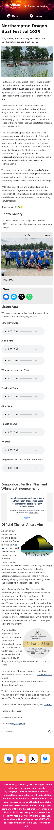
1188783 (48, 704)
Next (46, 234)
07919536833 (18, 723)
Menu (13, 15)
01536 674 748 (44, 674)
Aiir (27, 826)
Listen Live (38, 15)
